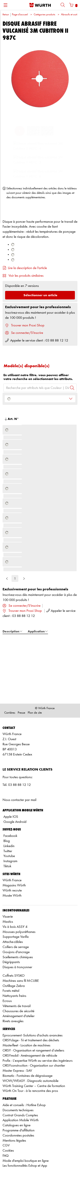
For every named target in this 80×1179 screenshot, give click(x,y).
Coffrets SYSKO (14, 976)
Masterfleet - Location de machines (26, 1045)
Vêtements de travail (17, 1006)
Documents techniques (18, 1110)
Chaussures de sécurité (18, 1011)
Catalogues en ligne (17, 1125)
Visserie (8, 916)
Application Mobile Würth (21, 1120)
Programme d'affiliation (19, 1130)
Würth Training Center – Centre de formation (34, 1086)
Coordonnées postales (18, 1135)
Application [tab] (38, 631)
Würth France (12, 880)
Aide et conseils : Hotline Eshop (24, 1105)
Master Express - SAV (17, 1071)
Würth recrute (12, 890)
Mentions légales (14, 1140)
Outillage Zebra (14, 986)
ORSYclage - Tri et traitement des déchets (31, 1040)
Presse (21, 712)
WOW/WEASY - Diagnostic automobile (30, 1081)
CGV (6, 1145)
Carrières (9, 712)
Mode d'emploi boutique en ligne (26, 1161)
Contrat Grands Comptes (20, 1115)
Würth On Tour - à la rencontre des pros (30, 1091)
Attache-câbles (13, 942)
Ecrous (7, 1001)
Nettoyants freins (14, 996)
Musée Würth (12, 895)
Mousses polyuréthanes (19, 932)
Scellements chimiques (18, 957)
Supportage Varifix (16, 937)
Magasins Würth (14, 885)
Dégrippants (11, 962)
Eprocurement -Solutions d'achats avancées (33, 1035)
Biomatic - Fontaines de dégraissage (27, 1076)
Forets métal (11, 991)
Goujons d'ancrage (16, 952)
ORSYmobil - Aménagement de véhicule (30, 1055)
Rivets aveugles (13, 1021)
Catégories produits (44, 14)
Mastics (8, 922)
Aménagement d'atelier (19, 1016)
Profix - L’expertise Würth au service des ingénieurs (38, 1061)
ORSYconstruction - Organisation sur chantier (34, 1065)
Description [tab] (13, 631)
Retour (6, 14)
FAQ (6, 1156)
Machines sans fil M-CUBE (21, 981)
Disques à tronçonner (17, 967)
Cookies (8, 1150)
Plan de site (35, 712)
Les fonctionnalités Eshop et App (25, 1166)
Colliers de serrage (16, 947)
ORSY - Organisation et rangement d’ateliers (33, 1050)
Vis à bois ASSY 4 (15, 927)
